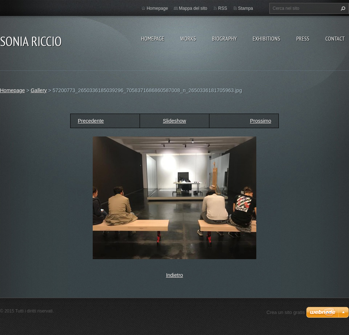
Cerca (342, 8)
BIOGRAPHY (224, 38)
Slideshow (174, 121)
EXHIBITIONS (266, 38)
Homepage (152, 38)
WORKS (188, 38)
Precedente (91, 121)
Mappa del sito (193, 8)
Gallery (39, 90)
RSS (222, 8)
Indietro (174, 275)
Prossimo (260, 121)
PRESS (302, 38)
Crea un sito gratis (285, 312)
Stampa (245, 8)
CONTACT (335, 38)
